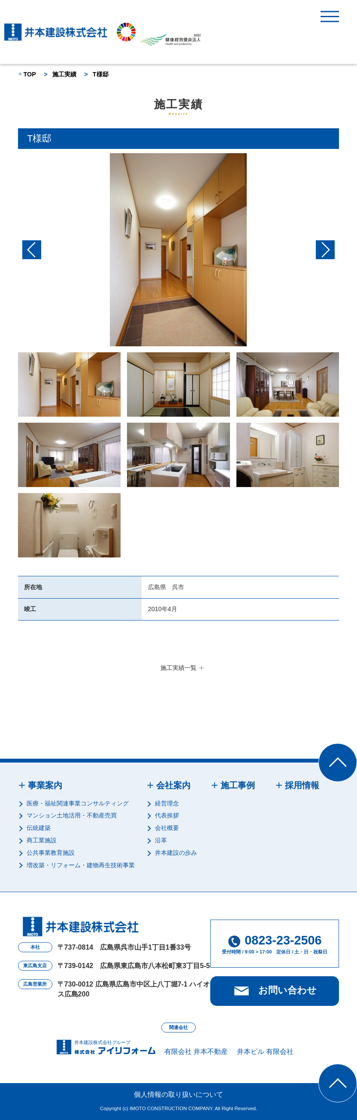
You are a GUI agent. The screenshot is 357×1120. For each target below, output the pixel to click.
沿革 (161, 840)
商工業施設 (42, 840)
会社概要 (167, 827)
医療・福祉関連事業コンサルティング (78, 803)
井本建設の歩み (176, 852)
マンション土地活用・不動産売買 (72, 815)
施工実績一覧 (178, 667)
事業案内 (45, 785)
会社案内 (173, 785)
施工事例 (238, 785)
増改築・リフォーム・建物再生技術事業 (81, 865)
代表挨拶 (167, 815)
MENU (330, 16)
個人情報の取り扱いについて (178, 1094)
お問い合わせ (287, 990)
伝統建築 (39, 827)
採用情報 (302, 785)
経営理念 (167, 803)
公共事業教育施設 (51, 852)
